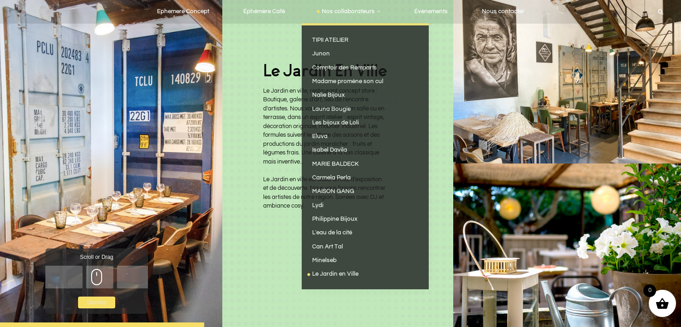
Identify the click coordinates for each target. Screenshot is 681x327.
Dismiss (96, 302)
